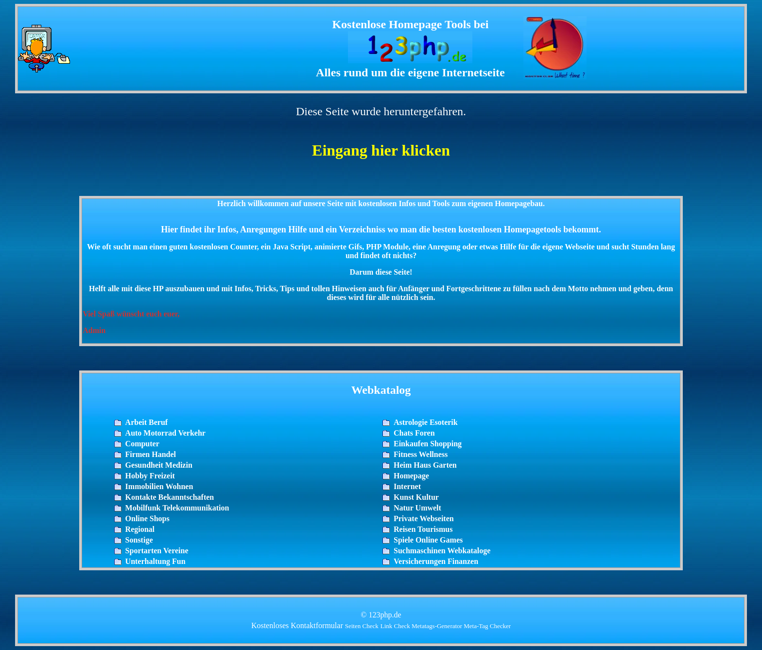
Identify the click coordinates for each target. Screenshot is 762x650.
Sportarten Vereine (157, 550)
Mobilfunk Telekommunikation (177, 508)
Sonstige (139, 540)
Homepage (411, 476)
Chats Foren (414, 433)
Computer (142, 443)
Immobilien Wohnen (159, 486)
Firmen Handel (150, 454)
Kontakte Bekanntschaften (169, 497)
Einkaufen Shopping (428, 443)
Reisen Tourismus (423, 529)
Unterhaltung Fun (155, 561)
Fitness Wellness (421, 454)
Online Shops (147, 518)
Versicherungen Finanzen (436, 561)
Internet (407, 486)
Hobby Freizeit (150, 476)
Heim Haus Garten (425, 465)
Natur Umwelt (417, 508)
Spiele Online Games (428, 540)
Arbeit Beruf (146, 422)
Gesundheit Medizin (158, 465)
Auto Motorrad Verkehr (165, 433)
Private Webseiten (424, 518)
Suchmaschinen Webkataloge (442, 550)
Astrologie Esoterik (426, 422)
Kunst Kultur (416, 497)
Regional (140, 529)
